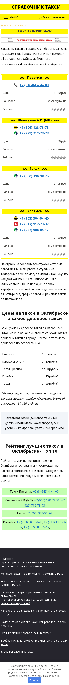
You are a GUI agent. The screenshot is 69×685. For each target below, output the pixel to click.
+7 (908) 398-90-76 (34, 176)
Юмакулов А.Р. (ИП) (35, 120)
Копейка (35, 211)
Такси (35, 168)
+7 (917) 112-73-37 (34, 224)
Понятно (34, 680)
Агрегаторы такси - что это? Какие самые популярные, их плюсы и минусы (27, 564)
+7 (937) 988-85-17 (34, 230)
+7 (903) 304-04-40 (34, 218)
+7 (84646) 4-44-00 (34, 85)
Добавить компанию (52, 17)
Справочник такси (36, 7)
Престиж (35, 77)
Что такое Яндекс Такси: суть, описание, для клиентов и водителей (29, 601)
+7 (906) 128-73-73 (34, 127)
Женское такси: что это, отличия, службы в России (33, 573)
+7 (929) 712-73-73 (34, 133)
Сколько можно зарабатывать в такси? (26, 633)
